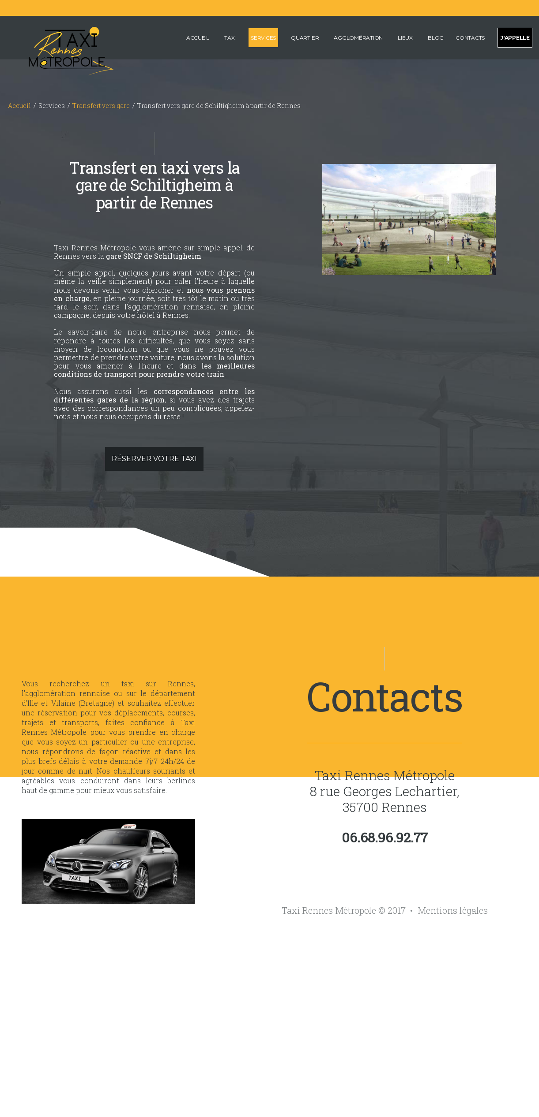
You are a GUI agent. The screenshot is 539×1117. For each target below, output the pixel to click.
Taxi (230, 37)
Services (263, 37)
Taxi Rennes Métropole (385, 775)
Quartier (305, 37)
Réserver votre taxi (154, 458)
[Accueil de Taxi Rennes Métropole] (60, 49)
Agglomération (358, 37)
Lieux (405, 37)
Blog (436, 37)
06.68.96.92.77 (385, 837)
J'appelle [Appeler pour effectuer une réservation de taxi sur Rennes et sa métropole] (515, 37)
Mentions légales (453, 910)
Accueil (197, 37)
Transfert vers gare (101, 105)
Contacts (470, 37)
